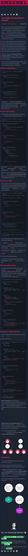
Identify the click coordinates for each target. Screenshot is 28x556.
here (2, 409)
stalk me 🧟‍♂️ (9, 548)
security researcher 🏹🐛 (10, 536)
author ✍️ (4, 538)
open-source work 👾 (7, 542)
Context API (17, 27)
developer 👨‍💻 (20, 536)
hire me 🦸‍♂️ (7, 544)
